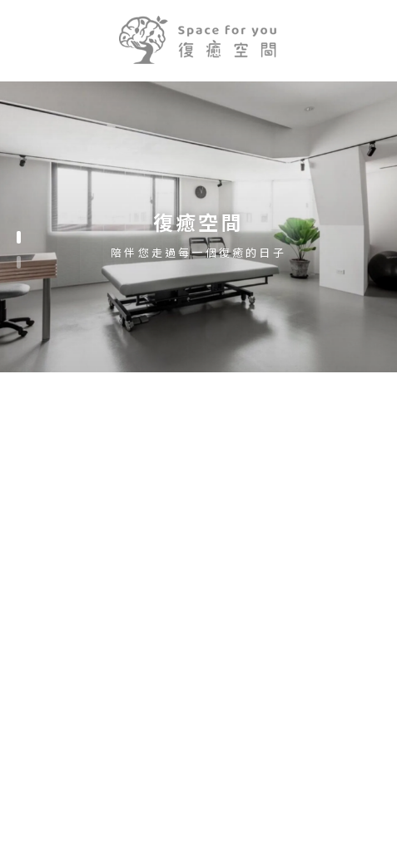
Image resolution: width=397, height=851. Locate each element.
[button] (19, 237)
